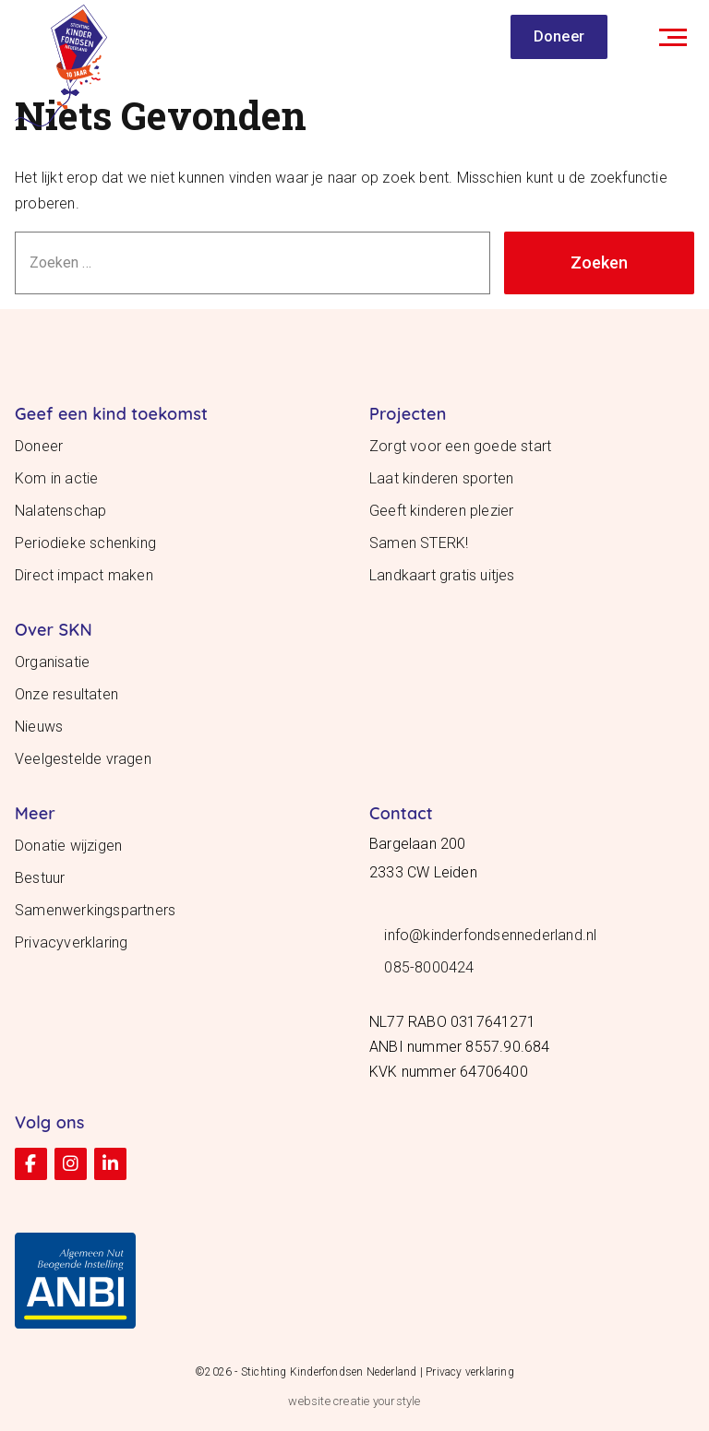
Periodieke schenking (85, 543)
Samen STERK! (418, 543)
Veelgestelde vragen (83, 759)
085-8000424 (429, 967)
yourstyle (397, 1401)
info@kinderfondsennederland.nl (490, 935)
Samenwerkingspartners (95, 910)
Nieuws (39, 726)
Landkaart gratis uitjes (442, 575)
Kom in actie (56, 478)
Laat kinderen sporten (441, 478)
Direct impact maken (84, 575)
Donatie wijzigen (68, 845)
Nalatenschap (60, 510)
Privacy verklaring (470, 1371)
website (309, 1401)
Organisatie (52, 662)
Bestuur (40, 878)
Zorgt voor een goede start (460, 446)
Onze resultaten (66, 694)
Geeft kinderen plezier (441, 510)
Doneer (559, 36)
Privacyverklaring (71, 942)
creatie (351, 1401)
